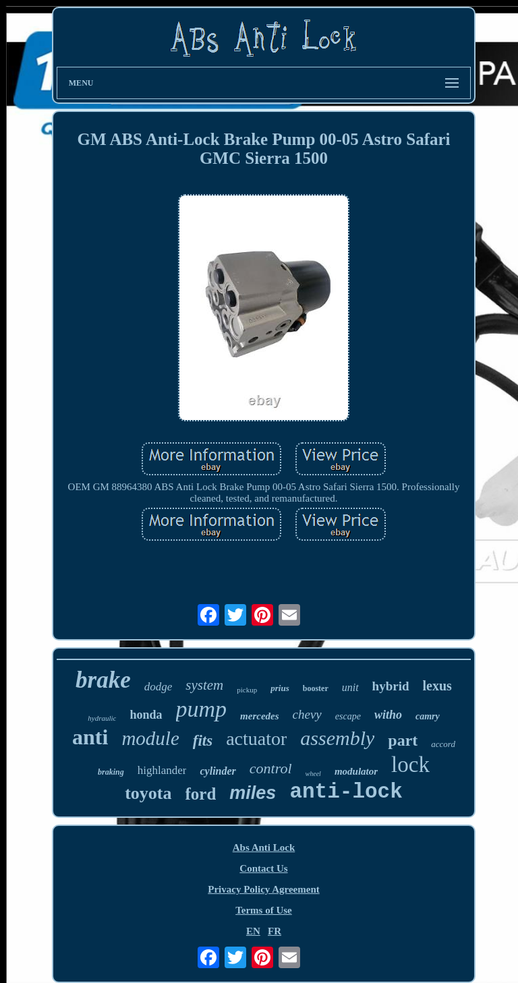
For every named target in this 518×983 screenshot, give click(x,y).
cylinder (217, 771)
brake (103, 680)
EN (253, 931)
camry (427, 716)
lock (410, 764)
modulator (356, 771)
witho (388, 714)
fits (202, 740)
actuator (256, 738)
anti (90, 737)
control (271, 768)
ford (201, 794)
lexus (437, 685)
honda (146, 714)
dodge (158, 686)
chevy (307, 714)
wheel (313, 773)
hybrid (390, 686)
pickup (247, 690)
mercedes (259, 716)
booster (315, 688)
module (150, 738)
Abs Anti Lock (264, 847)
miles (252, 793)
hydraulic (102, 718)
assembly (337, 738)
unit (350, 687)
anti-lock (345, 792)
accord (443, 744)
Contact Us (263, 868)
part (403, 740)
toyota (148, 793)
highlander (162, 770)
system (204, 685)
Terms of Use (263, 910)
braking (111, 772)
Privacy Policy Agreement (264, 889)
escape (348, 716)
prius (279, 688)
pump (201, 708)
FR (274, 931)
